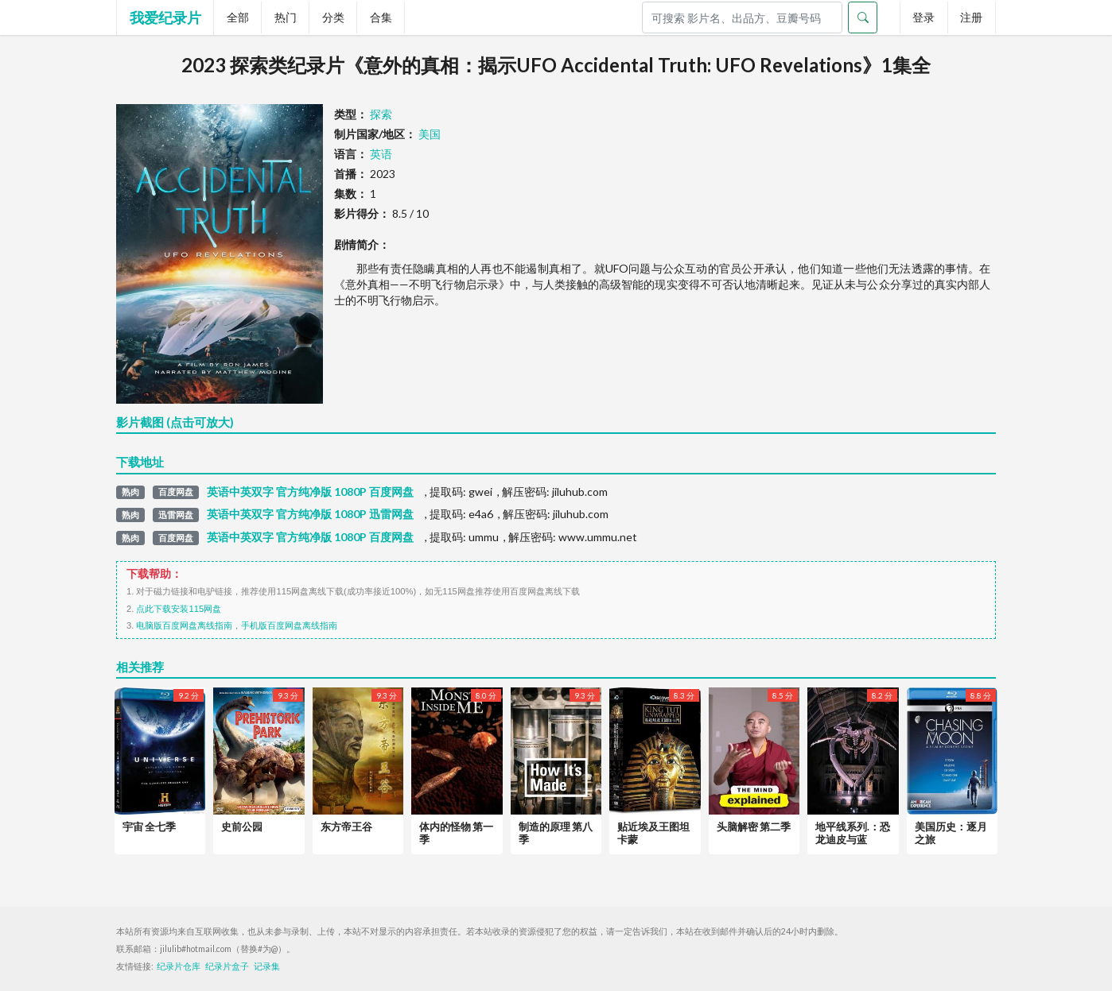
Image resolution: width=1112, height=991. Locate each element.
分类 (333, 17)
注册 (971, 17)
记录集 (267, 966)
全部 (238, 17)
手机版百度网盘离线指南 (289, 625)
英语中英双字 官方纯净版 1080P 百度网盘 (310, 492)
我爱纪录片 (165, 17)
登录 (923, 17)
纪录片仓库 (178, 966)
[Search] (742, 17)
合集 (381, 17)
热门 (285, 17)
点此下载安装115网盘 (178, 609)
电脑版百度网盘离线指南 (184, 625)
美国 (429, 134)
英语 (381, 154)
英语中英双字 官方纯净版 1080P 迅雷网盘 (310, 514)
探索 (381, 114)
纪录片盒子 (227, 966)
